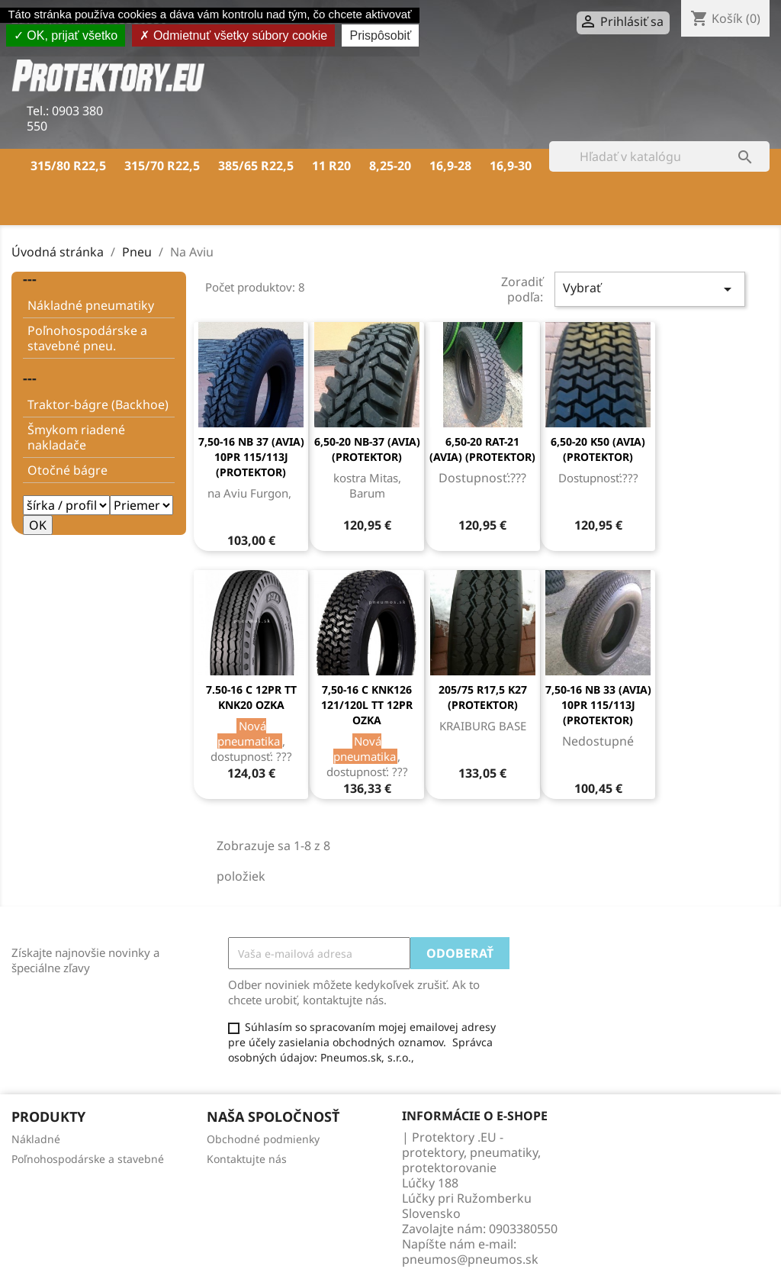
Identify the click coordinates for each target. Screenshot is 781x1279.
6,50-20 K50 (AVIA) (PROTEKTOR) (598, 449)
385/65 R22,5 (256, 165)
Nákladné (35, 1139)
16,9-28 (450, 165)
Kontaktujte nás (247, 1159)
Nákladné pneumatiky (90, 305)
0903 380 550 (65, 118)
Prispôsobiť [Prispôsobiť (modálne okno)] (380, 35)
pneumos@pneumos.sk (470, 1259)
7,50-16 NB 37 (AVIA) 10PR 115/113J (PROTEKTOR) (251, 456)
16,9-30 (511, 165)
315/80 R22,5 (68, 165)
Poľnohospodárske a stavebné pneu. (87, 338)
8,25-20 (390, 165)
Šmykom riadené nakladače (76, 437)
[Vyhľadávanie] (659, 156)
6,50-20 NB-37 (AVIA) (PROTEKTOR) (367, 449)
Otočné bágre (67, 470)
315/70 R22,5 (162, 165)
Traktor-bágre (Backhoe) (98, 404)
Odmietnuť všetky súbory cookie (233, 35)
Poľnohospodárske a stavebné (87, 1159)
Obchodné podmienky (263, 1139)
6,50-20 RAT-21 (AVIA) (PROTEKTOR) (482, 449)
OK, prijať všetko (65, 35)
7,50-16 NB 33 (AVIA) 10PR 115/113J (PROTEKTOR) (598, 704)
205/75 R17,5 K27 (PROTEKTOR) (483, 697)
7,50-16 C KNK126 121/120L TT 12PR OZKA (367, 704)
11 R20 (331, 165)
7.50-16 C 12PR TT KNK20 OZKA (251, 697)
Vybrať (650, 288)
